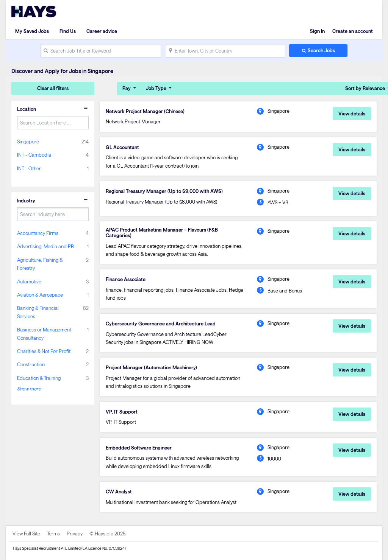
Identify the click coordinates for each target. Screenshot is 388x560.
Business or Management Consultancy (44, 333)
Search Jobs (321, 50)
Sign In (317, 31)
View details (351, 113)
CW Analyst (119, 491)
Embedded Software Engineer (139, 447)
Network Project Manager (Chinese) (145, 111)
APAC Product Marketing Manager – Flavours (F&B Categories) (162, 232)
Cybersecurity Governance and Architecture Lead (161, 323)
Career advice (101, 31)
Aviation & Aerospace (40, 294)
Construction (31, 364)
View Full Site (26, 533)
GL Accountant (122, 147)
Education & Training (39, 378)
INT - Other (29, 168)
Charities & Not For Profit (43, 351)
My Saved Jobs (32, 31)
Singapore (28, 141)
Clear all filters (53, 88)
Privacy (75, 533)
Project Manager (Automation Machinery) (151, 367)
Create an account (352, 31)
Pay (126, 88)
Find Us (67, 31)
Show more (29, 388)
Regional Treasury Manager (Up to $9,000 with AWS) (164, 191)
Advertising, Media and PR (45, 246)
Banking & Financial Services (38, 312)
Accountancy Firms (37, 233)
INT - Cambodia (34, 154)
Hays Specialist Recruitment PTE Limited (47, 548)
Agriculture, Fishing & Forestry (40, 264)
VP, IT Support (122, 411)
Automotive (29, 281)
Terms (53, 533)
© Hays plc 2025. (108, 533)
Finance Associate (126, 279)
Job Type (156, 88)
